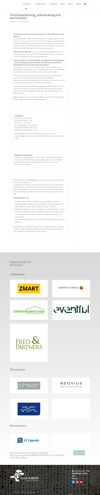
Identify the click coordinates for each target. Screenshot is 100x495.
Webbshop (53, 4)
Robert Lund (15, 21)
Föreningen (27, 4)
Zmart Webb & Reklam (32, 492)
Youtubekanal (36, 185)
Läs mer (79, 452)
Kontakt (62, 4)
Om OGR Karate (40, 4)
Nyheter (70, 4)
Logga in (78, 4)
